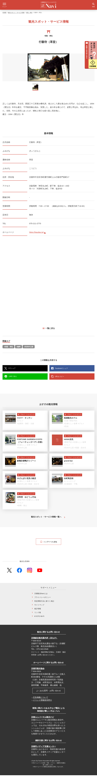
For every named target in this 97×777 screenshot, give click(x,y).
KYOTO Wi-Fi (39, 618)
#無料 (18, 348)
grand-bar (68, 462)
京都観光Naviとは (40, 595)
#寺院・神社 (8, 348)
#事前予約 (73, 422)
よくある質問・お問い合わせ (48, 692)
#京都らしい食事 (70, 425)
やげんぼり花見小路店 (26, 480)
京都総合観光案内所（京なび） (44, 640)
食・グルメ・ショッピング (26, 416)
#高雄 (66, 428)
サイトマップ (39, 607)
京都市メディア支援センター (43, 748)
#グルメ (20, 422)
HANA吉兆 (68, 441)
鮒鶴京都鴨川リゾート (26, 462)
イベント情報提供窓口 (42, 702)
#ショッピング (70, 483)
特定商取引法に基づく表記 (44, 603)
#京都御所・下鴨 (70, 486)
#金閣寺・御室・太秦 (25, 425)
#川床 (66, 422)
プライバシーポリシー (42, 599)
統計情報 (37, 610)
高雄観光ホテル (70, 420)
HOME (4, 14)
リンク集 (37, 614)
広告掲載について (40, 699)
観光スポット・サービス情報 (16, 14)
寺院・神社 (29, 14)
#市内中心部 (28, 348)
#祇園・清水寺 (80, 449)
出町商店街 (68, 480)
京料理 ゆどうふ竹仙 (26, 499)
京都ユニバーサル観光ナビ (42, 719)
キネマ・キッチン (24, 420)
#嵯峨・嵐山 (22, 507)
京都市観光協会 (37, 670)
